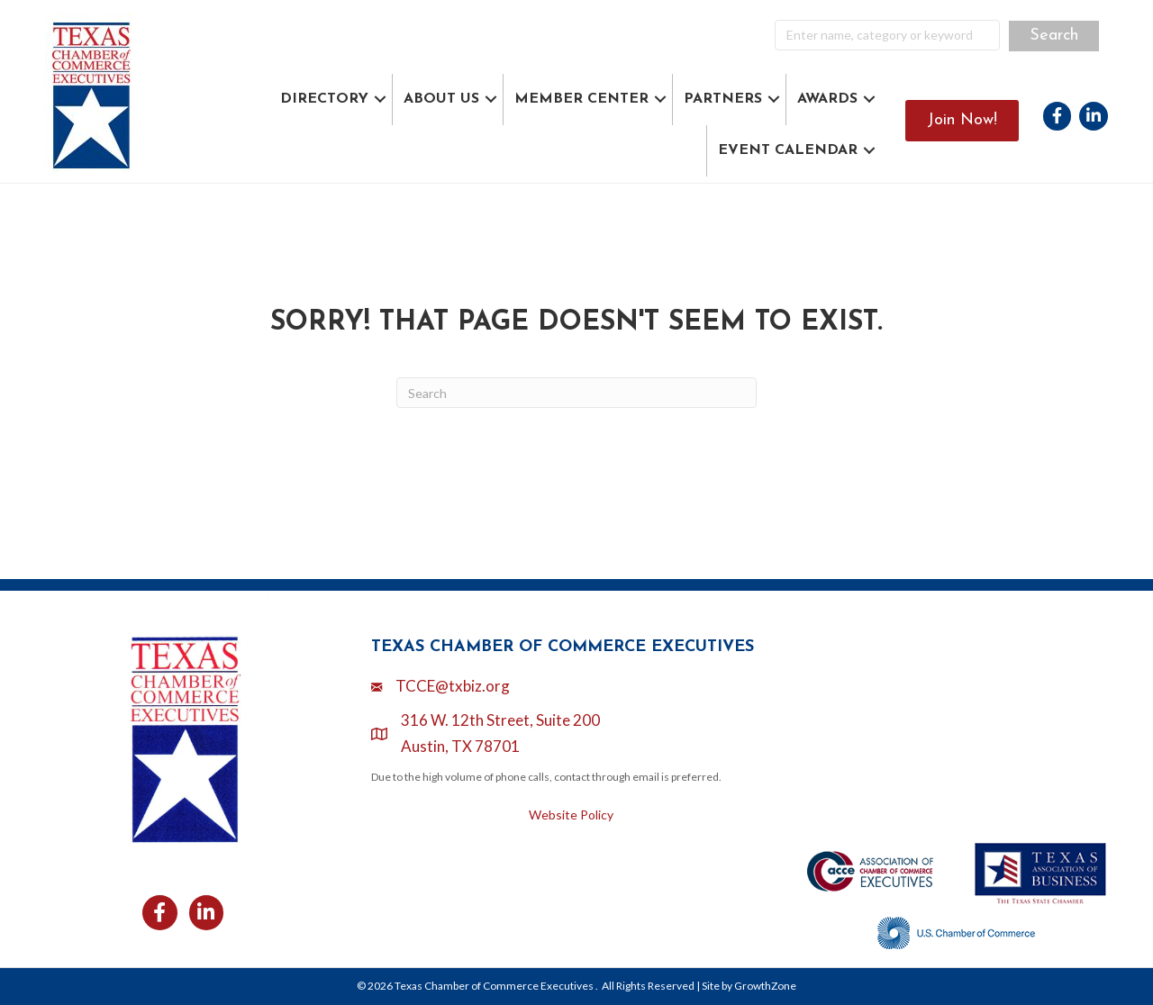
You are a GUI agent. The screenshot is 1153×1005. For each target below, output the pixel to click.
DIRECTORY (324, 99)
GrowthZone (765, 985)
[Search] (576, 392)
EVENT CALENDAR (788, 150)
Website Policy (571, 814)
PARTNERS (723, 99)
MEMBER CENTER (581, 99)
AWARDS (827, 99)
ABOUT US (441, 99)
